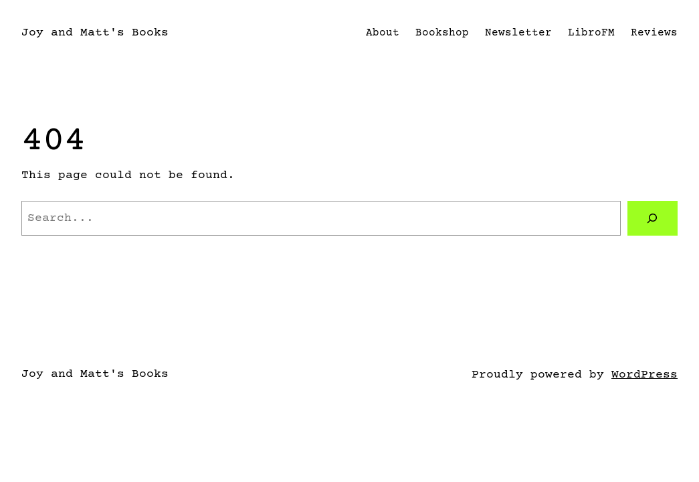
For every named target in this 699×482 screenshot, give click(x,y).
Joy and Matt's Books (95, 32)
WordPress (644, 375)
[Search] (652, 218)
